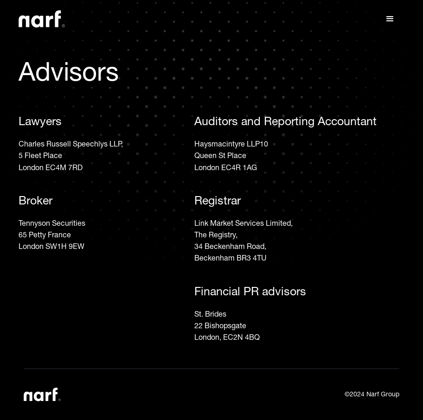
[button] (390, 19)
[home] (42, 19)
